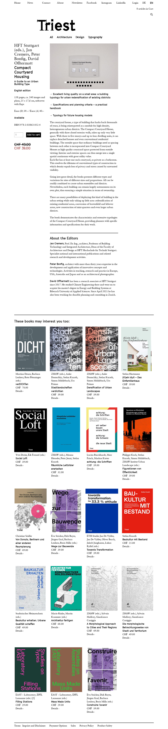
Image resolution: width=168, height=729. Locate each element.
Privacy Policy (87, 726)
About (60, 3)
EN (151, 2)
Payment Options (58, 726)
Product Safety (105, 726)
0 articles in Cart (145, 9)
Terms (17, 726)
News (30, 3)
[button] (67, 66)
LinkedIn (121, 3)
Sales (73, 726)
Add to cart (33, 134)
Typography (95, 37)
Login (135, 3)
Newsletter (77, 3)
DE (144, 3)
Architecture (64, 37)
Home (17, 3)
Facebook (92, 3)
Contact (46, 3)
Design (80, 37)
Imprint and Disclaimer (34, 726)
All (51, 37)
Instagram (107, 3)
